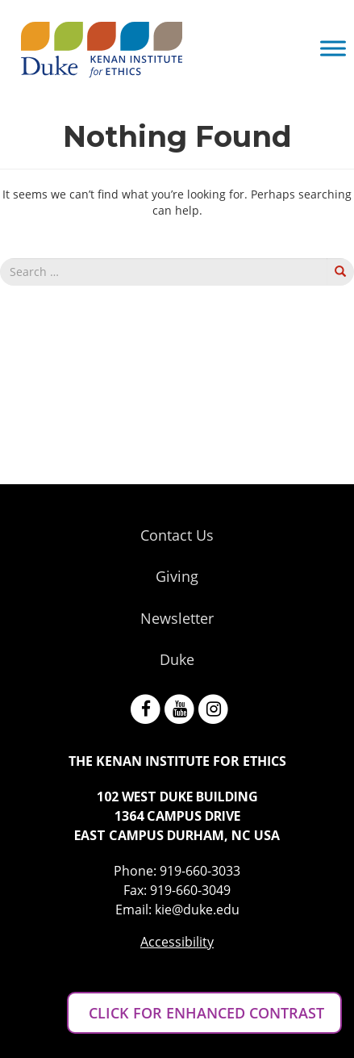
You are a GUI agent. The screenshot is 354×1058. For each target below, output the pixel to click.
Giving (177, 576)
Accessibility (177, 942)
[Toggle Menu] (333, 48)
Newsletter (177, 618)
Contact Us (177, 535)
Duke (177, 659)
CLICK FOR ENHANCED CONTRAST (204, 1012)
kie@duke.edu (197, 909)
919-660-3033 (200, 871)
